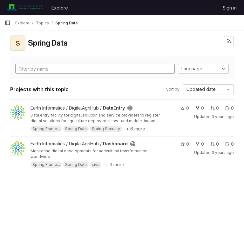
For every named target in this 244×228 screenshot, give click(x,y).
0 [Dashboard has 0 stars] (184, 144)
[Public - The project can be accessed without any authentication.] (129, 108)
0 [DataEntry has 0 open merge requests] (214, 108)
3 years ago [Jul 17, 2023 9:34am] (223, 152)
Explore (59, 7)
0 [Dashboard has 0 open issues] (229, 144)
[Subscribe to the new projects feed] (229, 41)
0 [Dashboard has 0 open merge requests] (214, 144)
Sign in (230, 7)
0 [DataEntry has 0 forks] (199, 108)
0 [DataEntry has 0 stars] (184, 108)
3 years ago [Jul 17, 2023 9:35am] (223, 116)
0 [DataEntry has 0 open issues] (229, 108)
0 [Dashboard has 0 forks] (199, 144)
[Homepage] (24, 8)
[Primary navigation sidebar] (8, 23)
